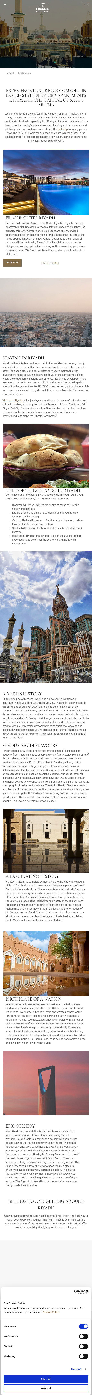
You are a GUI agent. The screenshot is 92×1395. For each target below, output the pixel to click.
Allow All (46, 1379)
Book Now (12, 262)
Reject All (46, 1388)
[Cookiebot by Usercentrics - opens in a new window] (74, 1292)
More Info (76, 1369)
